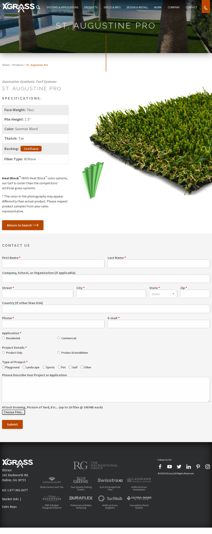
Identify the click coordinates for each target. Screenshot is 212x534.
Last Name (116, 258)
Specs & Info (116, 7)
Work (160, 7)
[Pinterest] (198, 466)
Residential (13, 338)
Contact (192, 7)
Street (7, 288)
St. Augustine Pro (37, 65)
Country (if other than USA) (22, 303)
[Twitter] (179, 466)
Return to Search (23, 225)
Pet (63, 367)
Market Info (10, 499)
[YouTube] (169, 466)
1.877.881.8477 (17, 490)
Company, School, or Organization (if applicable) (39, 273)
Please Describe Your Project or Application (34, 375)
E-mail (112, 318)
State (153, 288)
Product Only (14, 352)
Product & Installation (74, 352)
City (79, 288)
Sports (50, 367)
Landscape (33, 367)
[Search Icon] (45, 7)
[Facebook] (160, 466)
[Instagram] (207, 466)
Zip (182, 288)
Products (96, 7)
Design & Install (141, 7)
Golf (74, 367)
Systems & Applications (69, 7)
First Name (10, 258)
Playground (12, 367)
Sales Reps (9, 509)
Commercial (68, 338)
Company (175, 7)
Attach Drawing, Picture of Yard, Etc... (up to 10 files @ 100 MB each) (52, 407)
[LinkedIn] (188, 466)
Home (6, 65)
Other (87, 367)
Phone (7, 318)
